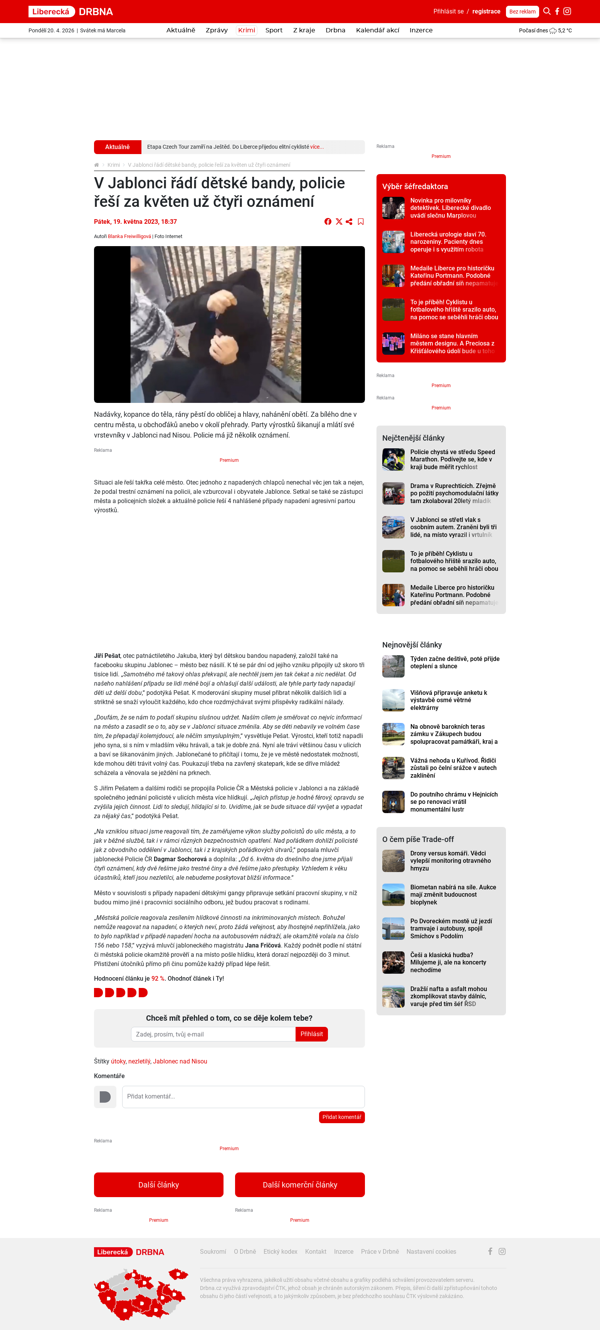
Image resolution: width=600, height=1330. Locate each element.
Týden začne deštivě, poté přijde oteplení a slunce (455, 662)
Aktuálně (180, 30)
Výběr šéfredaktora (415, 186)
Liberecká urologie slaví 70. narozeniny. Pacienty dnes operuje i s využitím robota (448, 242)
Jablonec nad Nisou (180, 1061)
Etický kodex (280, 1251)
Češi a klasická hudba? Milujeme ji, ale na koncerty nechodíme (448, 962)
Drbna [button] (336, 30)
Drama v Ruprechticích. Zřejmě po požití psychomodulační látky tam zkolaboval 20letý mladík (454, 493)
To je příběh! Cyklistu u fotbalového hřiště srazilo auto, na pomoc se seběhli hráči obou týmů (454, 313)
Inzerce (421, 30)
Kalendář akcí (377, 30)
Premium (229, 460)
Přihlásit (312, 1034)
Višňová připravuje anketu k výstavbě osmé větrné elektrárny (448, 700)
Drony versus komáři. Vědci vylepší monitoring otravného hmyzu (450, 861)
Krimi (246, 30)
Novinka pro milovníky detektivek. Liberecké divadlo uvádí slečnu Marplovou (450, 208)
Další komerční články (300, 1184)
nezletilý (139, 1061)
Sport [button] (274, 30)
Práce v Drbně (380, 1251)
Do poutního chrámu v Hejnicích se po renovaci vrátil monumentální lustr (454, 802)
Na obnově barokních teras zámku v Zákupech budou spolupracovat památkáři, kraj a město (454, 738)
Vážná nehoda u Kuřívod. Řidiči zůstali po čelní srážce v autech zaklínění (453, 768)
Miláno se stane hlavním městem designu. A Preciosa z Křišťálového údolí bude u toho (452, 343)
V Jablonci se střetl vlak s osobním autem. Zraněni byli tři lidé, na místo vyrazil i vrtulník (453, 527)
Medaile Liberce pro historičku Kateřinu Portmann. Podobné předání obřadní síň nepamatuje (454, 276)
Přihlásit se (449, 11)
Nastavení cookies (431, 1251)
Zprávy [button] (217, 30)
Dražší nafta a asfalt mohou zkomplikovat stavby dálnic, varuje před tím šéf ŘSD (448, 996)
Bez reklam (522, 11)
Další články (158, 1184)
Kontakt (315, 1251)
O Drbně (245, 1251)
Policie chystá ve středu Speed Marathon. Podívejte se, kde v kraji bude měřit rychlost (452, 459)
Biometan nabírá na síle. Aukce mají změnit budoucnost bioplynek (453, 895)
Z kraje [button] (304, 30)
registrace (486, 11)
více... (317, 147)
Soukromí (213, 1251)
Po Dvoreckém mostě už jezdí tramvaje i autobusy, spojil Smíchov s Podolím (451, 928)
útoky (118, 1061)
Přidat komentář (342, 1117)
